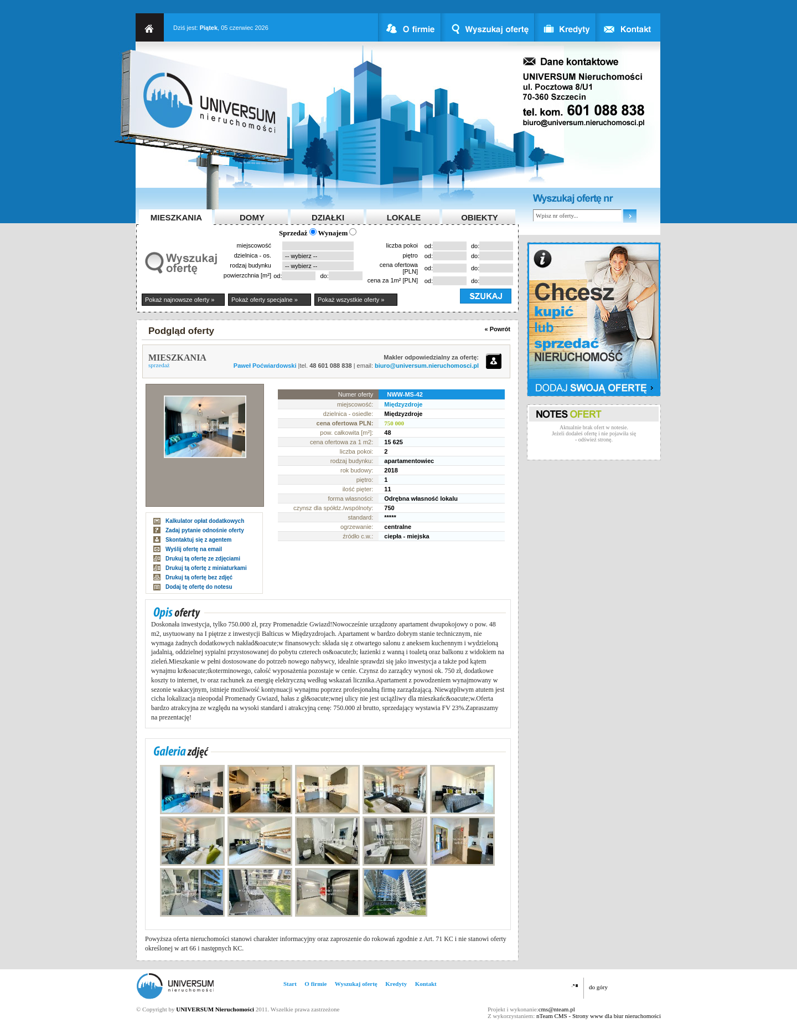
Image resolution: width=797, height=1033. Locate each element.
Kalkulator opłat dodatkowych (204, 521)
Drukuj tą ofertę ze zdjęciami (202, 559)
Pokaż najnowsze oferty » (179, 299)
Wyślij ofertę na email (193, 549)
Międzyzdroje (403, 404)
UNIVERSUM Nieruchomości (215, 1009)
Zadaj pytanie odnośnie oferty (204, 530)
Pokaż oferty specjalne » (264, 299)
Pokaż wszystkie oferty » (351, 299)
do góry (598, 987)
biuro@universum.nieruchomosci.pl (427, 365)
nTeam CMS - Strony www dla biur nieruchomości (598, 1016)
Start (290, 983)
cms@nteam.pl (557, 1009)
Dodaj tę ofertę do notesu (198, 587)
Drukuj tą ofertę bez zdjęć (198, 577)
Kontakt (426, 983)
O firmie (315, 983)
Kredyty (396, 983)
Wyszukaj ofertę (356, 983)
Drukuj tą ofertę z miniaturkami (206, 568)
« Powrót (497, 329)
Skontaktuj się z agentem (198, 540)
